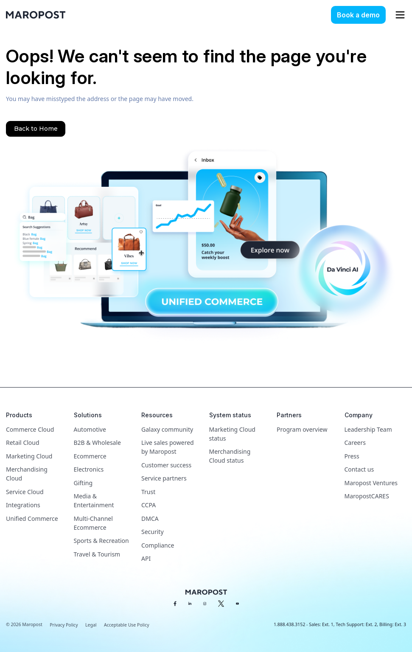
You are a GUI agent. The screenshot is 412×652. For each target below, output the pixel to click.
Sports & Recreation (101, 541)
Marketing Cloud (29, 456)
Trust (148, 492)
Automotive (90, 429)
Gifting (83, 483)
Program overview (302, 429)
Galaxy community (167, 429)
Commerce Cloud (30, 429)
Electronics (89, 469)
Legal (90, 625)
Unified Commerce (32, 518)
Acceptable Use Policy (126, 625)
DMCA (150, 518)
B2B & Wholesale (97, 442)
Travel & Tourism (97, 554)
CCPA (148, 505)
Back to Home (36, 128)
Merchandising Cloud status (230, 455)
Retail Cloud (22, 442)
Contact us (359, 469)
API (146, 558)
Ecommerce (90, 456)
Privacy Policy (64, 625)
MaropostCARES (367, 496)
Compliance (157, 545)
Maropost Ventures (371, 483)
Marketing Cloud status (232, 433)
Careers (355, 442)
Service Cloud (25, 492)
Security (152, 532)
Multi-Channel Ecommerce (93, 522)
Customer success (166, 465)
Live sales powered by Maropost (167, 446)
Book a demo (358, 15)
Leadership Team (368, 429)
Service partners (164, 478)
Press (352, 456)
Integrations (23, 505)
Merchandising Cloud (27, 473)
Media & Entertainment (94, 500)
